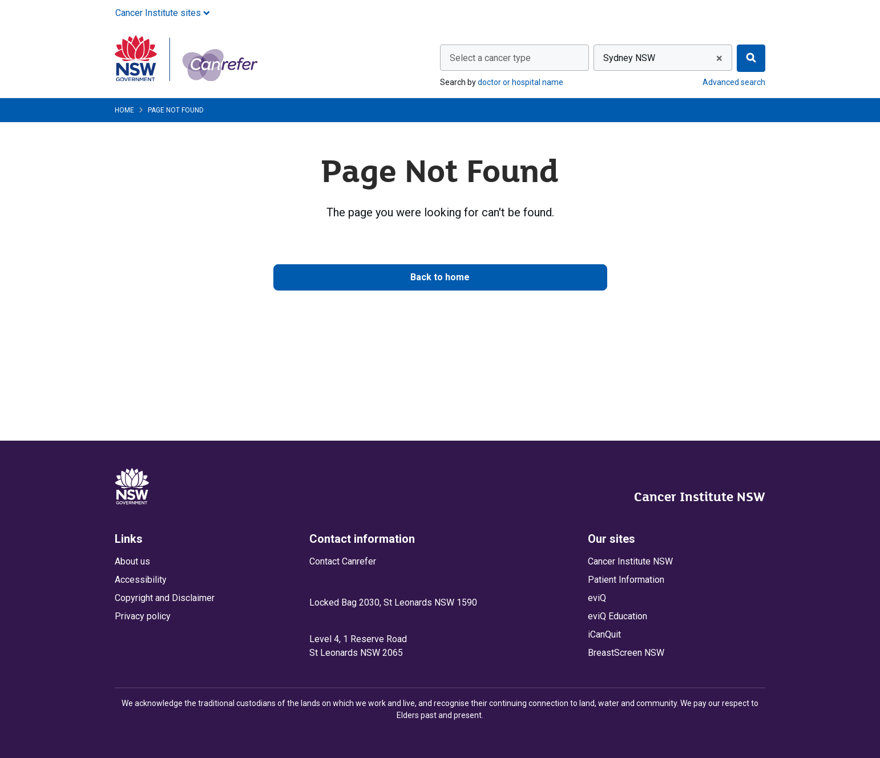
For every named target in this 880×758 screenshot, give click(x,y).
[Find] (751, 58)
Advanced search (734, 82)
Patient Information (626, 579)
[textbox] (514, 58)
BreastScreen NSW (626, 652)
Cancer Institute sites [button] (162, 12)
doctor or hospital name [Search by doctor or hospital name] (520, 82)
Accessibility (141, 579)
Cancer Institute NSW (699, 496)
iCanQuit (604, 634)
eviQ (597, 597)
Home (124, 110)
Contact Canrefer (342, 561)
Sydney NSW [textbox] (629, 58)
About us (132, 561)
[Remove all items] (717, 58)
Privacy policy (143, 616)
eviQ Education (617, 616)
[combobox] (514, 58)
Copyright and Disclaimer (165, 597)
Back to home (440, 277)
